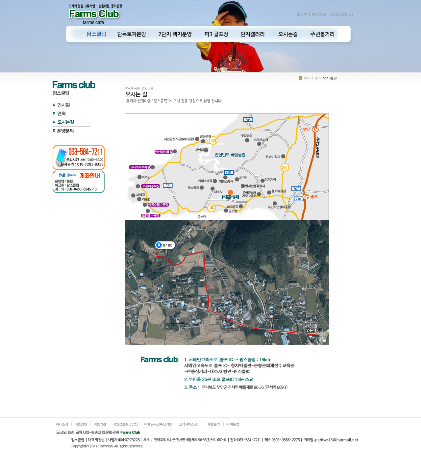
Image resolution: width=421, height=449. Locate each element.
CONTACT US (342, 14)
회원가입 (318, 14)
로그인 (301, 14)
